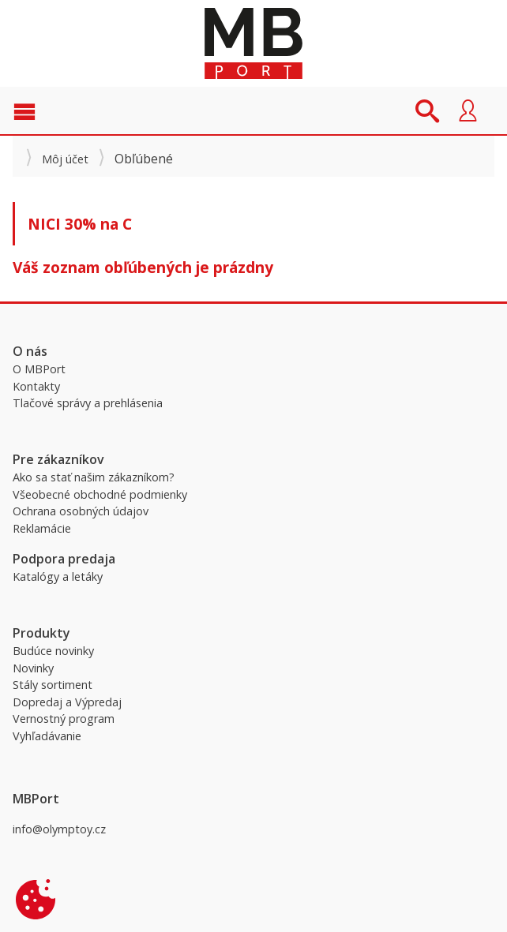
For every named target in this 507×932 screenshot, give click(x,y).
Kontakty (36, 386)
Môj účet (65, 159)
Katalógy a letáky (58, 576)
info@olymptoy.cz (59, 829)
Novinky (33, 668)
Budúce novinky (53, 650)
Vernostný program (64, 718)
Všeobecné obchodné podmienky (100, 494)
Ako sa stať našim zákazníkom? (94, 477)
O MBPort (39, 368)
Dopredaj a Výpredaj (67, 701)
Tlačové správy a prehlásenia (88, 402)
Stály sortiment (52, 684)
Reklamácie (42, 528)
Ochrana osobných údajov (80, 510)
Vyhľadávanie (47, 735)
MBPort (253, 43)
